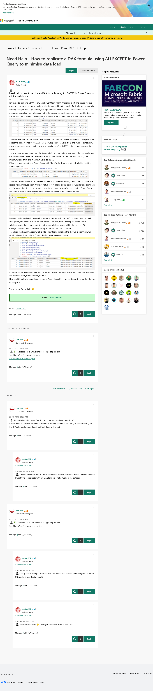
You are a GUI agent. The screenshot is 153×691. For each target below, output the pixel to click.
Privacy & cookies (119, 673)
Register (113, 27)
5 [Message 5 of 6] (17, 435)
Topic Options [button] (87, 70)
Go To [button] (140, 27)
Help (131, 27)
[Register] (111, 122)
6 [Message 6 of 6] (23, 486)
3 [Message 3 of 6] (23, 633)
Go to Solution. (55, 297)
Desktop (81, 48)
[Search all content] (118, 32)
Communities (78, 21)
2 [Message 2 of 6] (17, 367)
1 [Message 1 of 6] (17, 314)
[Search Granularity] (76, 32)
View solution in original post (22, 358)
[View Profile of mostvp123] (20, 81)
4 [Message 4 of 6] (23, 585)
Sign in (123, 27)
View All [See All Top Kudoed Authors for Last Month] (108, 260)
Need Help (21, 308)
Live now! (118, 38)
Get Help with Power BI (58, 48)
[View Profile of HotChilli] (19, 339)
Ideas (66, 21)
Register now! (9, 12)
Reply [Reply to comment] (89, 373)
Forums (44, 21)
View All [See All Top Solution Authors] (108, 205)
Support (111, 21)
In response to (23, 465)
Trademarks (147, 673)
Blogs (90, 21)
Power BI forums (17, 48)
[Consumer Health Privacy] (34, 682)
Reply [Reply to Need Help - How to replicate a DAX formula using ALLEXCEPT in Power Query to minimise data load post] (89, 314)
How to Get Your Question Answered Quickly (115, 148)
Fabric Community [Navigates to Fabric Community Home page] (28, 20)
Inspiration (55, 21)
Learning (100, 21)
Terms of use (134, 673)
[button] (71, 70)
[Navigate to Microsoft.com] (7, 20)
